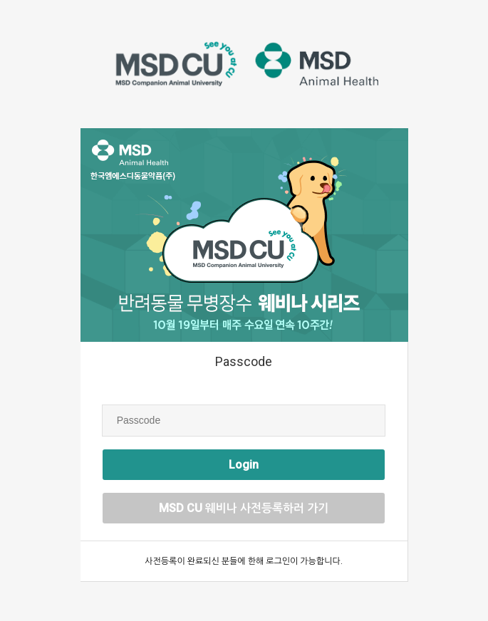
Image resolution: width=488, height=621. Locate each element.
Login (244, 464)
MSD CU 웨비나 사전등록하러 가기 (243, 508)
